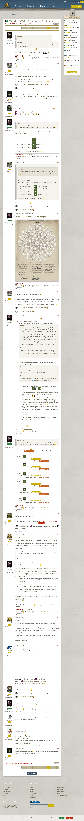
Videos (32, 789)
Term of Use (60, 789)
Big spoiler (41, 523)
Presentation (6, 787)
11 (45, 28)
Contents (5, 793)
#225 (58, 119)
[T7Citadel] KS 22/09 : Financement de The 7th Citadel (30, 21)
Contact (59, 793)
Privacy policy (60, 791)
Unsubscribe (33, 807)
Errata (31, 795)
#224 (58, 106)
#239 (58, 728)
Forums (42, 6)
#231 (58, 513)
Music (31, 791)
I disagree (69, 818)
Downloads (33, 793)
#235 (58, 645)
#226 (58, 162)
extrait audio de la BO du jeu (26, 736)
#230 (58, 437)
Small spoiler (36, 459)
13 (51, 28)
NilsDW (9, 734)
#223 (58, 92)
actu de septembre (21, 731)
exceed (9, 111)
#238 (58, 714)
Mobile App (33, 797)
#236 (58, 687)
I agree (61, 818)
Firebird (9, 38)
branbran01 (19, 36)
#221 (58, 33)
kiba (17, 42)
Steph (21, 376)
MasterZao (9, 519)
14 (55, 28)
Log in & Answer (32, 773)
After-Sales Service (62, 795)
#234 (58, 617)
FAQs (31, 787)
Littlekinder (9, 97)
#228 (58, 291)
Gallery (5, 795)
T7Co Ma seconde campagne (25, 88)
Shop (53, 6)
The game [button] (19, 6)
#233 (58, 562)
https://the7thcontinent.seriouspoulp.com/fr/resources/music (32, 745)
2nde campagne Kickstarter (27, 24)
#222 (58, 63)
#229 (58, 315)
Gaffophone (10, 720)
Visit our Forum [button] (72, 72)
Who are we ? (60, 787)
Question (22, 325)
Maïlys (21, 348)
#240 (58, 748)
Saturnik (9, 650)
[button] (66, 2)
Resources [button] (31, 6)
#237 (58, 700)
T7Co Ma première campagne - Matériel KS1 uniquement (32, 84)
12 (48, 28)
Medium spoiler (28, 451)
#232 (58, 534)
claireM (10, 539)
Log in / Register (76, 6)
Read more (54, 817)
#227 (58, 213)
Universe (5, 789)
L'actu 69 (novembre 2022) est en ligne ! (31, 217)
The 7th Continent (14, 24)
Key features (6, 791)
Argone (21, 367)
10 (42, 28)
